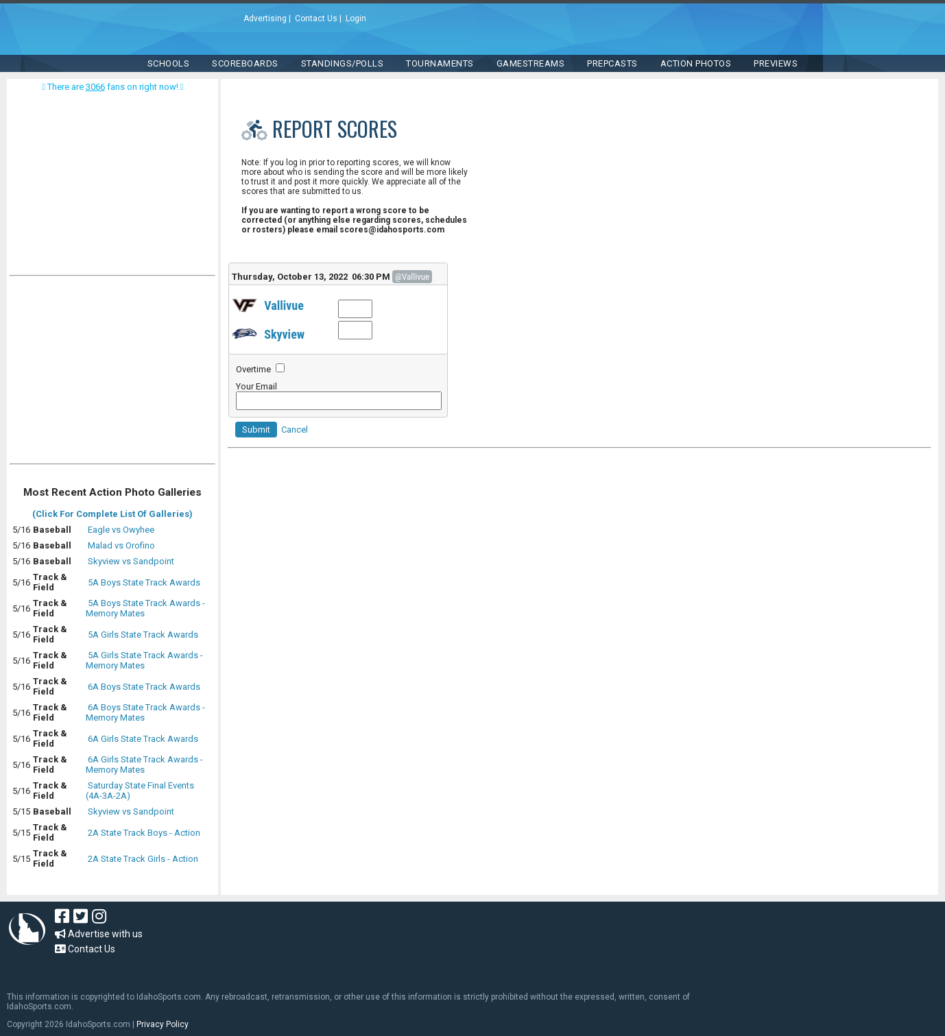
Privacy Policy (162, 1024)
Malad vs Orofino (121, 545)
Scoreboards (245, 63)
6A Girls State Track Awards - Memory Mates (144, 764)
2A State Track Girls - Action (143, 859)
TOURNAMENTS (440, 63)
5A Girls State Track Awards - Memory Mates (144, 660)
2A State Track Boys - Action (144, 833)
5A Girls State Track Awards (143, 634)
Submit (256, 429)
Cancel (294, 429)
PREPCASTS (612, 63)
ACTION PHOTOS (696, 63)
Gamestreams (531, 63)
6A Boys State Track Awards (144, 687)
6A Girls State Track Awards (143, 739)
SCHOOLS (168, 63)
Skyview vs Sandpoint (131, 561)
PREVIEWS (776, 63)
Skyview (284, 334)
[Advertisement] (112, 373)
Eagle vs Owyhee (121, 530)
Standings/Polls (342, 63)
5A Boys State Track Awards (144, 582)
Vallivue (284, 305)
